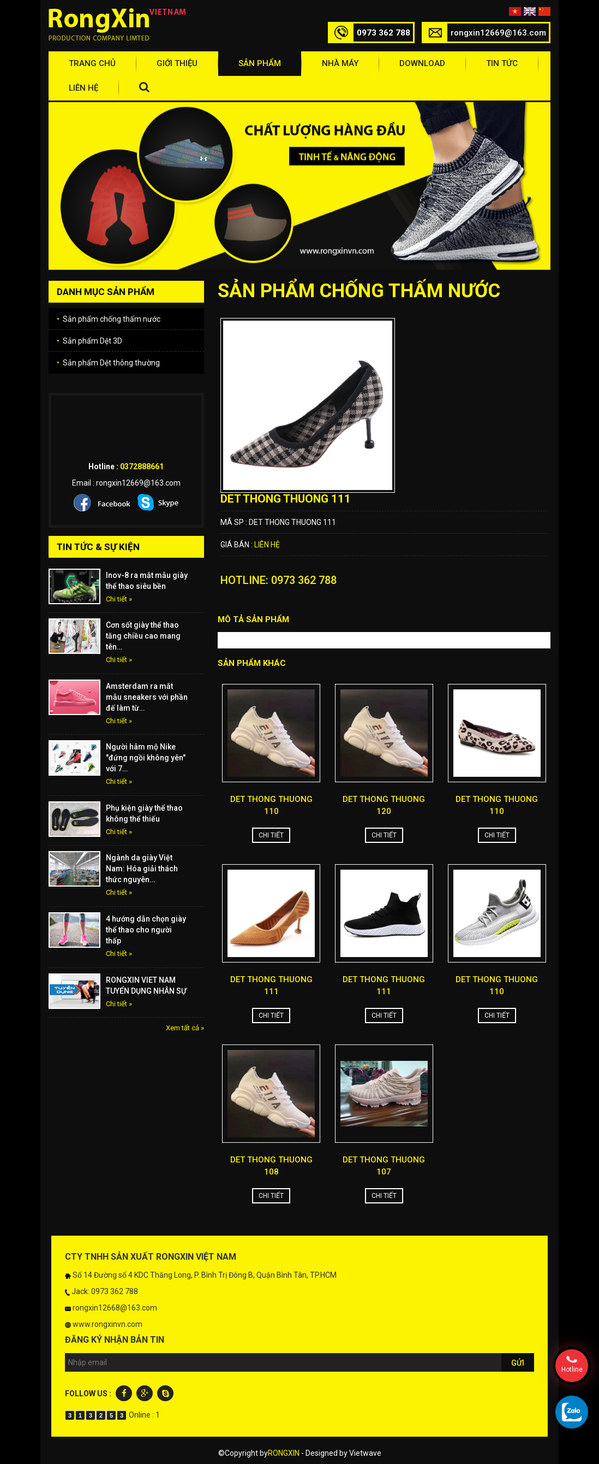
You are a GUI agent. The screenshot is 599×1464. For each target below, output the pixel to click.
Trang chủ (92, 63)
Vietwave (365, 1453)
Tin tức (502, 63)
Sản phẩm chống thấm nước (108, 319)
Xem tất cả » (185, 1028)
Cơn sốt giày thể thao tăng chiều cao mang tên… (143, 636)
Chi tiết (271, 835)
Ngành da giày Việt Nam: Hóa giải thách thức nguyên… (142, 868)
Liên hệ (83, 88)
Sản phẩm (259, 63)
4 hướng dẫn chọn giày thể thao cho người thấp (146, 929)
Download (422, 63)
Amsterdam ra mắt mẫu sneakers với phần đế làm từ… (147, 697)
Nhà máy (340, 63)
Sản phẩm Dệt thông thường (108, 362)
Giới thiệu (177, 63)
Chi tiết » (119, 599)
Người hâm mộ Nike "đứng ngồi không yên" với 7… (145, 757)
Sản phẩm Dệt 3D (89, 341)
